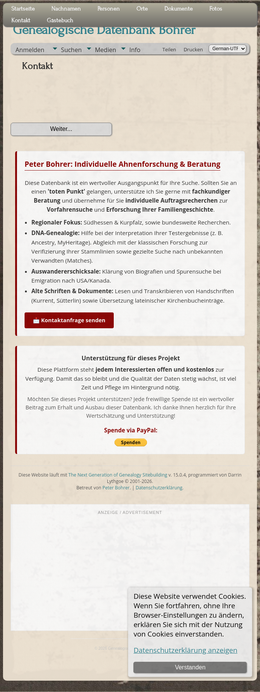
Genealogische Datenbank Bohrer (104, 29)
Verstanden (190, 667)
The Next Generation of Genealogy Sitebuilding (117, 475)
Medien (105, 50)
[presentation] (68, 99)
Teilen (169, 49)
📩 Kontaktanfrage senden (69, 320)
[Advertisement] (130, 572)
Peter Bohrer (116, 487)
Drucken (193, 49)
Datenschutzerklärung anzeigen (185, 650)
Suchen (71, 50)
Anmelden (29, 50)
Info (134, 50)
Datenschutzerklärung (159, 487)
